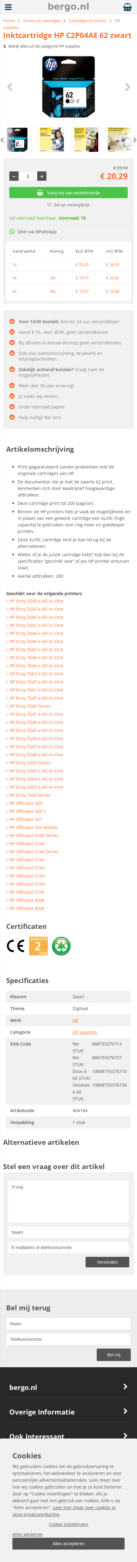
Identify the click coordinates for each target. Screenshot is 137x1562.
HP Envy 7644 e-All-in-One (36, 666)
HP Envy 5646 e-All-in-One (36, 641)
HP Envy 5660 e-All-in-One (36, 649)
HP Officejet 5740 (27, 843)
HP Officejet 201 (25, 819)
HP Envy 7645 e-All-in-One (36, 698)
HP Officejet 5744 (27, 884)
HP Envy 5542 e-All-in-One (36, 609)
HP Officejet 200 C (27, 811)
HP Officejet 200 (25, 803)
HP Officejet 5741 (27, 860)
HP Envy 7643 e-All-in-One (36, 682)
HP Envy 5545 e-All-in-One (36, 730)
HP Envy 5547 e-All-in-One (36, 746)
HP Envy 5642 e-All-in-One (36, 625)
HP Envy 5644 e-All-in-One (36, 633)
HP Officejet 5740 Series (34, 852)
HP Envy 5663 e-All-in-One (36, 674)
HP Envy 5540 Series (30, 706)
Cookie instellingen (68, 1524)
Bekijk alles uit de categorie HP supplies (41, 46)
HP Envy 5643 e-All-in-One (36, 771)
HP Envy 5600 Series (30, 763)
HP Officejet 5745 (27, 892)
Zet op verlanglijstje (68, 204)
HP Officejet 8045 (27, 908)
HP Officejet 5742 (27, 868)
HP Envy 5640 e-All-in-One (36, 617)
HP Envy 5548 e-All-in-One (36, 755)
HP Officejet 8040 (27, 900)
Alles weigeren (27, 1534)
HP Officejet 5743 (27, 876)
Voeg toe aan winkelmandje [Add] (68, 193)
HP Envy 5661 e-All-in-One (36, 690)
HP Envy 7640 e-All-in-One (36, 657)
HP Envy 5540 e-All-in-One (36, 601)
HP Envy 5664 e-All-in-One (36, 779)
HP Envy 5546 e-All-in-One (36, 738)
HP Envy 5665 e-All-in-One (36, 787)
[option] (68, 87)
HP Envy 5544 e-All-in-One (36, 722)
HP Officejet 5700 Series (34, 835)
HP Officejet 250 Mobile (33, 827)
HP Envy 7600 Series (30, 795)
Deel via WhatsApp (33, 232)
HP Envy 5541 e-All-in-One (36, 714)
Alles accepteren (68, 1543)
